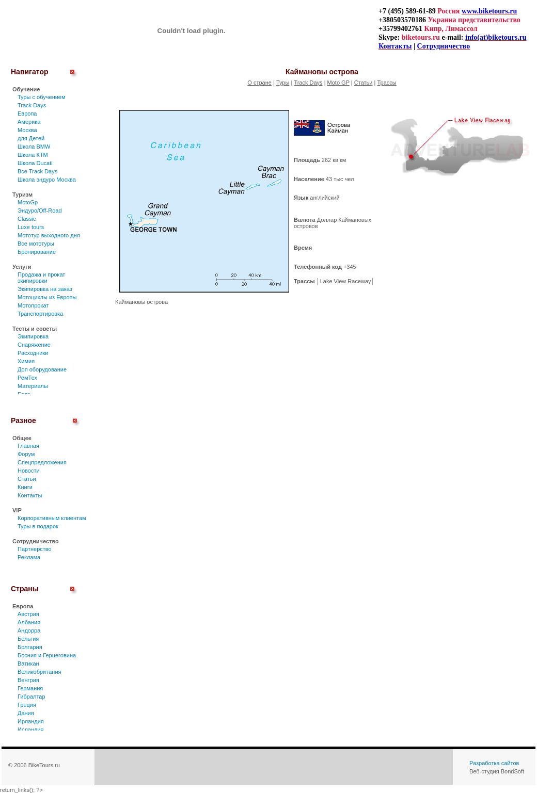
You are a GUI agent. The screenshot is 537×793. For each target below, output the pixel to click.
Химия (26, 361)
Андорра (29, 630)
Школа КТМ (33, 155)
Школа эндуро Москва (47, 179)
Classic (27, 219)
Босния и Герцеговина (47, 655)
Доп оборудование (42, 369)
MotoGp (28, 202)
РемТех (27, 378)
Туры (283, 82)
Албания (29, 622)
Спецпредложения (42, 462)
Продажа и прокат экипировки (41, 277)
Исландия (31, 729)
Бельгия (28, 639)
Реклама (29, 557)
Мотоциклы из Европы (47, 297)
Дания (26, 713)
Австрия (28, 614)
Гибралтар (31, 696)
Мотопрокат (33, 305)
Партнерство (35, 549)
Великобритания (39, 672)
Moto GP (338, 82)
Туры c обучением (42, 97)
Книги (25, 487)
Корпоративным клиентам (52, 518)
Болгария (30, 647)
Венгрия (28, 680)
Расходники (33, 353)
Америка (29, 122)
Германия (30, 688)
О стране (259, 82)
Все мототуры (36, 243)
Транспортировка (40, 314)
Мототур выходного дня (49, 235)
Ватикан (28, 663)
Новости (29, 470)
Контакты (30, 495)
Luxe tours (31, 227)
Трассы (386, 82)
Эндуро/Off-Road (40, 210)
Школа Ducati (35, 163)
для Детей (31, 138)
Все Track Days (37, 171)
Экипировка (33, 336)
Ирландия (31, 721)
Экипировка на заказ (45, 289)
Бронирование (37, 252)
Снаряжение (34, 345)
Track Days (32, 105)
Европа (27, 113)
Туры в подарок (38, 526)
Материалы (33, 386)
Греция (27, 705)
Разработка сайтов (494, 763)
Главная (28, 446)
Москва (27, 130)
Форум (26, 454)
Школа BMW (34, 146)
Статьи (27, 479)
